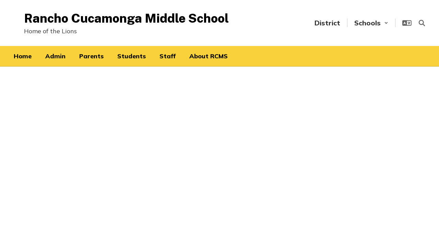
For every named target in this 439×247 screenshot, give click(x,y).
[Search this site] (421, 23)
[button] (371, 23)
